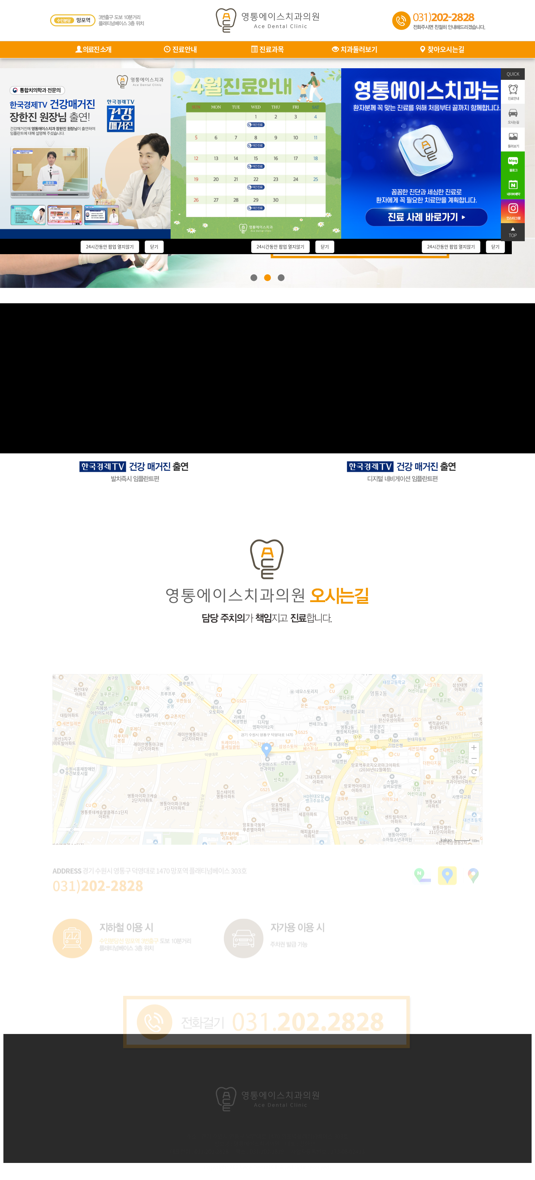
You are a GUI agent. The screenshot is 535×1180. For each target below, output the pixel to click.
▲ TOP (513, 231)
